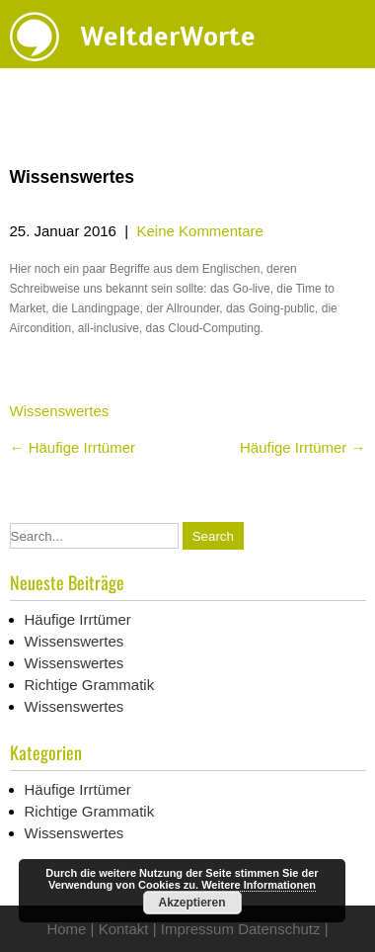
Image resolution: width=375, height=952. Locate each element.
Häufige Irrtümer (73, 447)
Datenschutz (279, 928)
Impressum (197, 928)
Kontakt (124, 928)
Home (66, 928)
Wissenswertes (60, 410)
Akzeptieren (191, 902)
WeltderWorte (168, 36)
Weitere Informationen (258, 885)
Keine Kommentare (200, 230)
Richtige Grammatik (90, 684)
